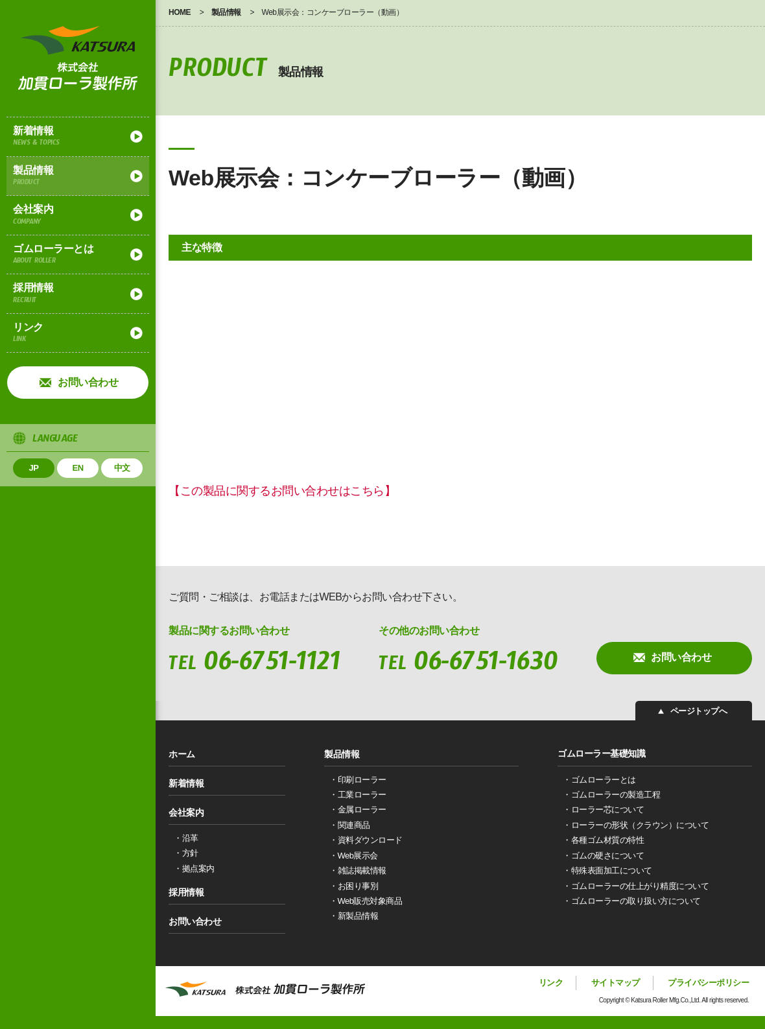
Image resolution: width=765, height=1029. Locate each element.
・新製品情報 (353, 916)
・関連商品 (349, 825)
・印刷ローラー (357, 780)
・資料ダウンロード (366, 840)
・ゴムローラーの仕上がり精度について (636, 886)
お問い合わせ (88, 382)
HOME (180, 12)
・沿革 (186, 838)
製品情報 (78, 178)
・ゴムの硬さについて (603, 855)
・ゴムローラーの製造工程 (611, 794)
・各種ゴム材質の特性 (603, 840)
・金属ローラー (357, 809)
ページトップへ (700, 711)
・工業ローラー (357, 794)
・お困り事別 (353, 886)
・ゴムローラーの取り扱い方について (632, 901)
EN (77, 468)
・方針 (186, 853)
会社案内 (78, 217)
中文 (122, 468)
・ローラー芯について (603, 809)
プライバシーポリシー (708, 983)
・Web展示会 (353, 855)
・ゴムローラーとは (599, 780)
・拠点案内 (194, 868)
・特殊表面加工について (607, 870)
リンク (78, 335)
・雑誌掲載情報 (357, 870)
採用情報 (78, 295)
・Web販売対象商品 (366, 901)
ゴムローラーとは (78, 256)
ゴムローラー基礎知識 (601, 753)
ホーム (182, 753)
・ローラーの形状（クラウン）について (636, 825)
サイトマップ (615, 983)
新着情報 (78, 138)
